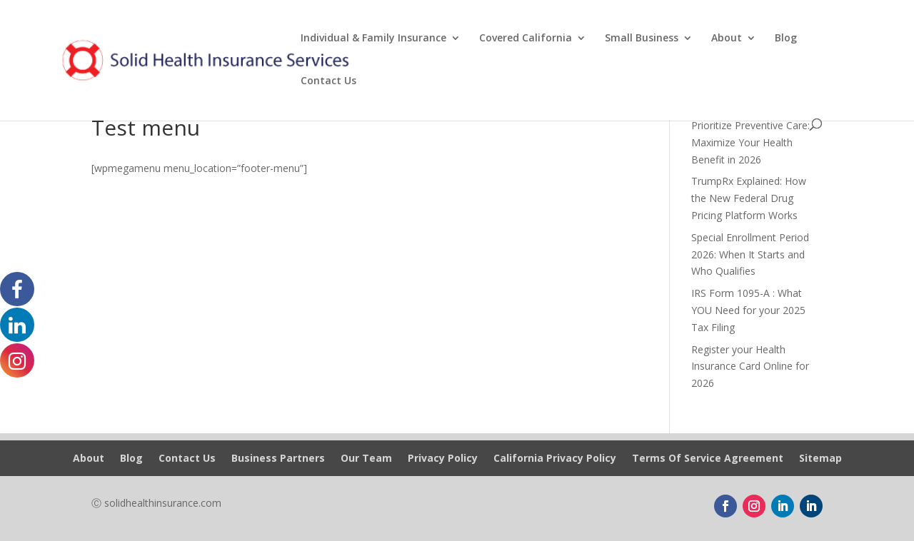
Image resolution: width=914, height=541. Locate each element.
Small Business (641, 38)
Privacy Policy (443, 459)
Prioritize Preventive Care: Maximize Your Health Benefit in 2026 (750, 142)
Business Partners (278, 459)
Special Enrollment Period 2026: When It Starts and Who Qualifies (750, 254)
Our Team (366, 459)
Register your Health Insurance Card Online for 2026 (750, 366)
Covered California (525, 38)
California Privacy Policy (554, 459)
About (726, 38)
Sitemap (820, 459)
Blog (786, 38)
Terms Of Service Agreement (707, 459)
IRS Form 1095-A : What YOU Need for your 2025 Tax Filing (748, 310)
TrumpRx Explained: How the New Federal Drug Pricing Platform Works (748, 198)
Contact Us (328, 81)
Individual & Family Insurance (373, 38)
